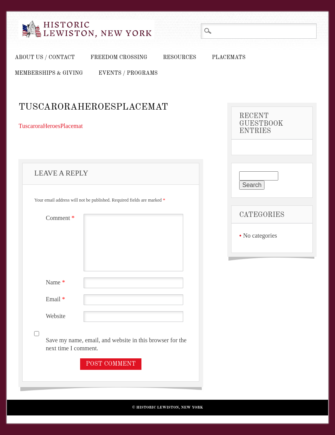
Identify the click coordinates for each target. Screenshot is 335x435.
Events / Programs (128, 73)
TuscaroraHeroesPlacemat (50, 126)
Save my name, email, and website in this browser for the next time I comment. (116, 344)
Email (56, 299)
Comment (61, 218)
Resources (179, 57)
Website (55, 316)
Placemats (229, 57)
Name (56, 282)
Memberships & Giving (49, 73)
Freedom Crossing (118, 57)
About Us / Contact (45, 57)
